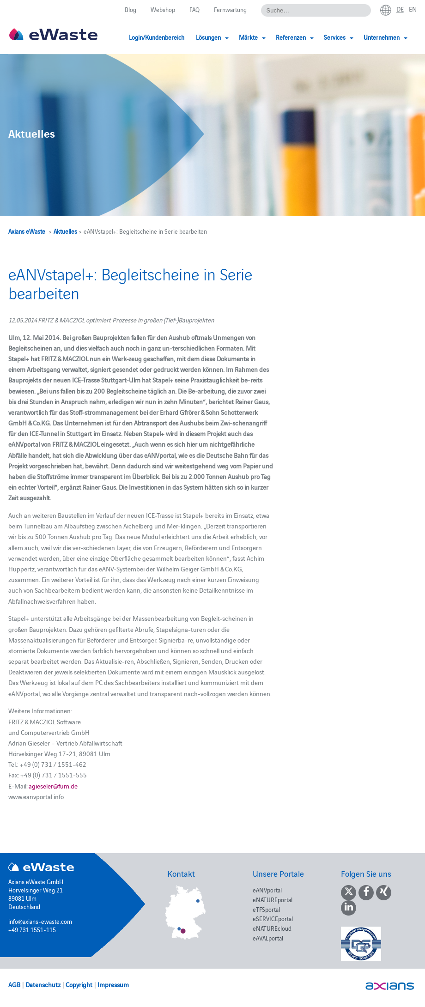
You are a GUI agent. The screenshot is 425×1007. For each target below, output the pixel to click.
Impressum (113, 984)
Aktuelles (65, 231)
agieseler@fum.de (53, 785)
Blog (130, 9)
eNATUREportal (272, 899)
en (413, 8)
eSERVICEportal (273, 918)
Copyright (79, 984)
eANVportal (267, 890)
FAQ (194, 9)
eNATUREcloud (272, 928)
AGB (14, 984)
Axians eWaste (26, 231)
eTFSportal (266, 909)
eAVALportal (268, 938)
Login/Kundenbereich (156, 37)
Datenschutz (43, 984)
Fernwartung (230, 9)
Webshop (163, 9)
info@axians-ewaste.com (40, 921)
